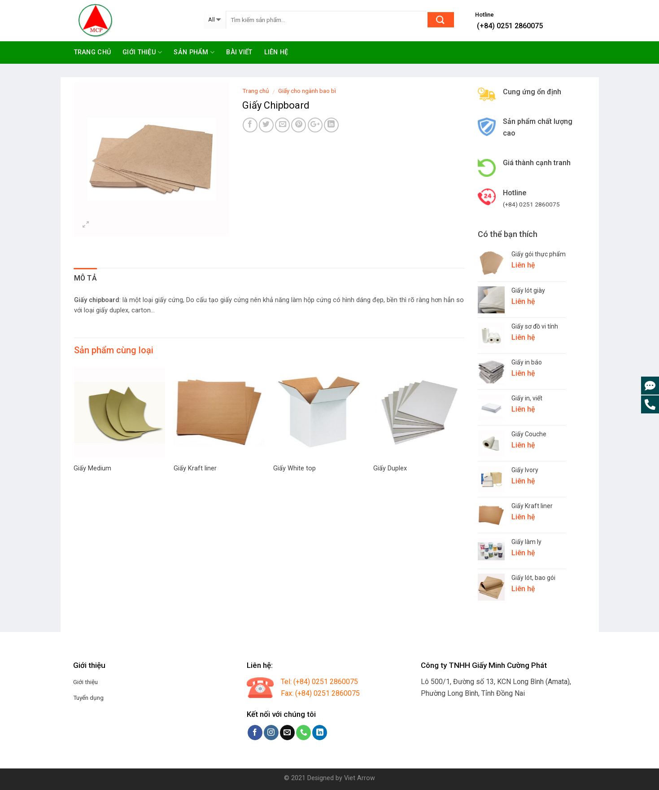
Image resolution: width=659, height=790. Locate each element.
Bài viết (239, 52)
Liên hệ (276, 52)
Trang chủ (92, 52)
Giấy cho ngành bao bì (307, 90)
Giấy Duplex (390, 468)
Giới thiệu (142, 52)
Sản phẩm (194, 52)
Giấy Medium (92, 468)
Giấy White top (294, 468)
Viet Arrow (359, 778)
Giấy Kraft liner (195, 468)
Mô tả (85, 278)
